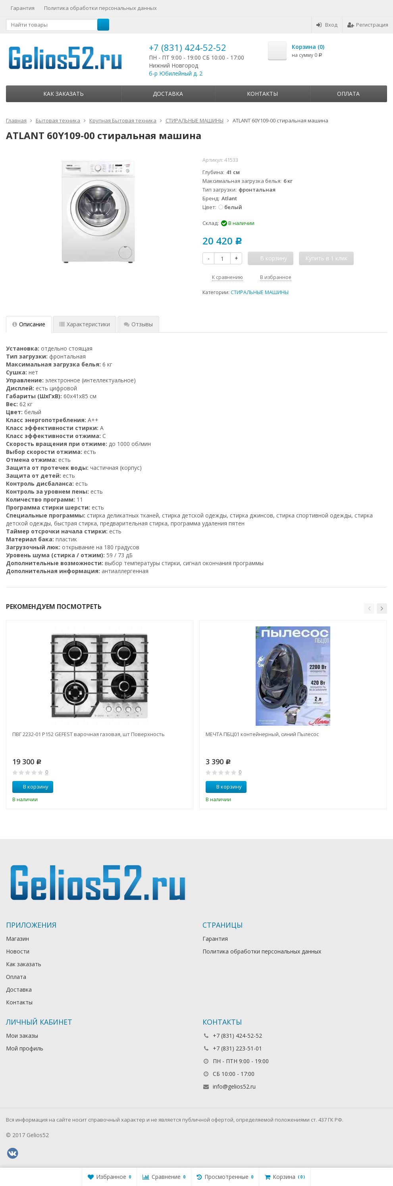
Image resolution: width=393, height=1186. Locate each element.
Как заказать (63, 93)
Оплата (348, 93)
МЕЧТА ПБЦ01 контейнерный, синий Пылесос (262, 734)
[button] (369, 608)
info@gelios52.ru (234, 1086)
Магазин (17, 938)
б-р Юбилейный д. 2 (175, 73)
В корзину (31, 786)
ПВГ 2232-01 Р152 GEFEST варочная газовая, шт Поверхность (88, 734)
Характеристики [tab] (84, 324)
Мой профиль (24, 1048)
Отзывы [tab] (138, 324)
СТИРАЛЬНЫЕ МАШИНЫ (260, 292)
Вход (326, 24)
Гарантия (23, 8)
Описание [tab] (28, 324)
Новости (17, 951)
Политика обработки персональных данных (100, 8)
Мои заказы (22, 1035)
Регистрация (367, 24)
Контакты (262, 93)
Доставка (168, 93)
